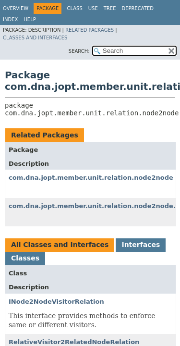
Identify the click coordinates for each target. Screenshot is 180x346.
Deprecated (137, 8)
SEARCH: (79, 51)
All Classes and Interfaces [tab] (59, 244)
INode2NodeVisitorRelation (56, 301)
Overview (15, 8)
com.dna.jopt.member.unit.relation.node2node (91, 177)
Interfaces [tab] (140, 244)
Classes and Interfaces (35, 37)
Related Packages (89, 30)
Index (10, 19)
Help (30, 19)
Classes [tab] (25, 258)
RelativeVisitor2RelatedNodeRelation (74, 342)
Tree (110, 8)
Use (93, 8)
